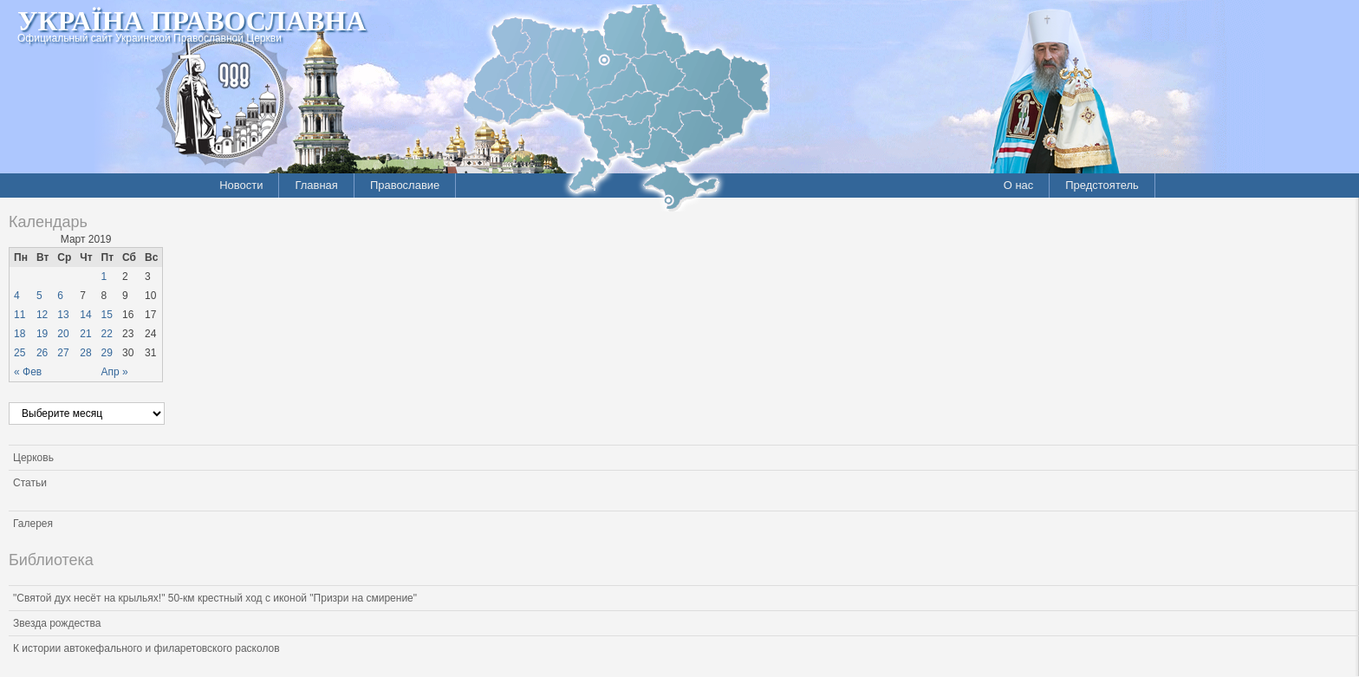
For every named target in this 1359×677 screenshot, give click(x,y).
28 (85, 353)
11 (19, 315)
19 (42, 334)
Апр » (114, 372)
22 (107, 334)
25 (19, 353)
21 (85, 334)
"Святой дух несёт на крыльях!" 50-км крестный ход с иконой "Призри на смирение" (215, 598)
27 (62, 353)
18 (19, 334)
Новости (241, 185)
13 (62, 315)
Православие (404, 185)
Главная (316, 185)
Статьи (30, 483)
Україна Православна (191, 20)
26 (42, 353)
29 (107, 353)
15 (107, 315)
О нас (1019, 185)
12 (42, 315)
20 (62, 334)
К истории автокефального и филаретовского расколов (146, 648)
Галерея (33, 524)
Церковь (33, 458)
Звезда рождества (57, 623)
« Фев (28, 372)
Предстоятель (1102, 185)
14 (85, 315)
